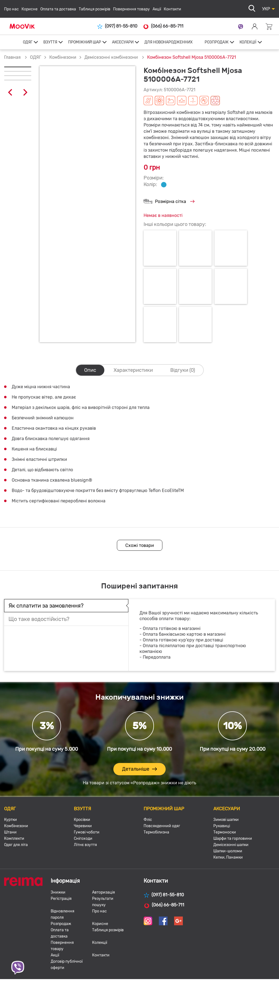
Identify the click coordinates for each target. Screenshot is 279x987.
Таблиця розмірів (94, 9)
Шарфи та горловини (232, 838)
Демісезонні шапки (230, 844)
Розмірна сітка (169, 201)
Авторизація (103, 892)
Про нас (11, 9)
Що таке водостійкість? (38, 619)
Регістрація (61, 898)
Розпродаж (61, 923)
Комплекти (14, 838)
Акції (157, 9)
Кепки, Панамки (228, 857)
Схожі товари (139, 545)
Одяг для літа (16, 844)
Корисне (30, 9)
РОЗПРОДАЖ (217, 42)
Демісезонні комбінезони (111, 57)
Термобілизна (156, 832)
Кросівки (82, 819)
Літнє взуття (85, 844)
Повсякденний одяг (162, 826)
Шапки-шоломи (227, 851)
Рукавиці (221, 826)
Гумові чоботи (86, 832)
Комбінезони (62, 57)
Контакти (172, 9)
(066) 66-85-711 (163, 26)
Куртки (10, 819)
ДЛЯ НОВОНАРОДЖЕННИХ (168, 42)
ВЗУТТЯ (50, 42)
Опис (90, 370)
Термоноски (224, 832)
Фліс (148, 819)
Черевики (83, 826)
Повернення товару (131, 9)
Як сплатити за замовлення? (46, 605)
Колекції (99, 942)
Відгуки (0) (182, 370)
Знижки (58, 892)
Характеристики (133, 370)
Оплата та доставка (58, 9)
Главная (12, 57)
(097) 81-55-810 (117, 26)
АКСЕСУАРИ (123, 42)
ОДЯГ (27, 42)
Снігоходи (83, 838)
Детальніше (139, 769)
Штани (10, 832)
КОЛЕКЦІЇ (247, 42)
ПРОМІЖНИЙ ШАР (84, 42)
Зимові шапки (226, 819)
